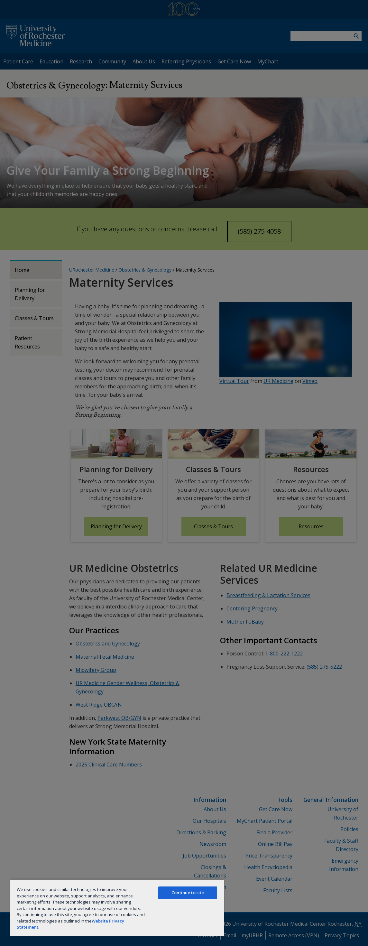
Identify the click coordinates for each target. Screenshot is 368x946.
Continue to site (187, 892)
